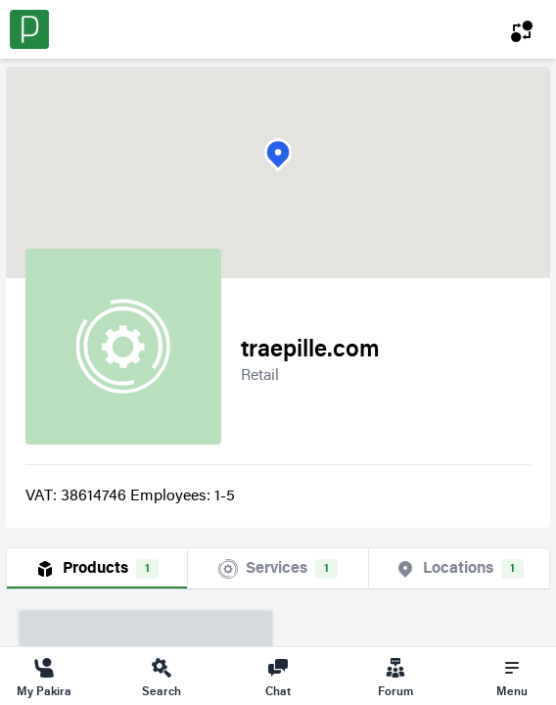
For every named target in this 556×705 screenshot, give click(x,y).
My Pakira (44, 676)
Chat (278, 676)
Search (161, 676)
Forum (395, 676)
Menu (512, 676)
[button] (278, 155)
